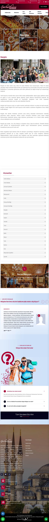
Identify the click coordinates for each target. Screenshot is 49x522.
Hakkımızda (28, 443)
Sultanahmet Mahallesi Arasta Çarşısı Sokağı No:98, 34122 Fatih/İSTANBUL (14, 503)
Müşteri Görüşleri (29, 453)
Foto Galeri (27, 448)
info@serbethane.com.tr (12, 481)
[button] (42, 301)
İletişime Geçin (25, 416)
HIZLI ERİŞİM (44, 6)
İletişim (27, 455)
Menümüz (27, 445)
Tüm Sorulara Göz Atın (24, 414)
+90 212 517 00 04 (21, 1)
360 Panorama (28, 450)
